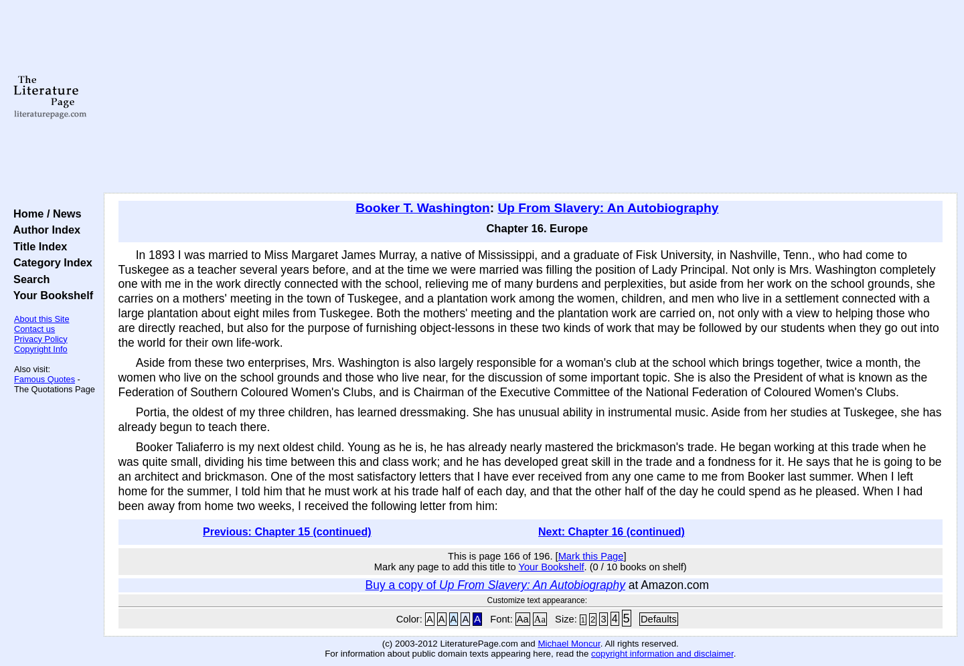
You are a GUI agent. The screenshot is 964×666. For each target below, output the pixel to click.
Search (28, 279)
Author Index (43, 230)
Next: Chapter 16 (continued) (611, 531)
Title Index (37, 246)
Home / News (44, 213)
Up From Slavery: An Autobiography (607, 208)
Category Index (49, 262)
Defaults (659, 619)
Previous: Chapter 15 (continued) (287, 531)
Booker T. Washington (422, 208)
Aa (523, 619)
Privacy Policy (41, 339)
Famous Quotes (44, 379)
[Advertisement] (530, 97)
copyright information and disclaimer (662, 654)
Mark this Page (591, 556)
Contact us (34, 329)
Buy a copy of (495, 585)
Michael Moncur (569, 644)
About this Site (42, 319)
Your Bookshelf (50, 295)
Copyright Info (41, 349)
